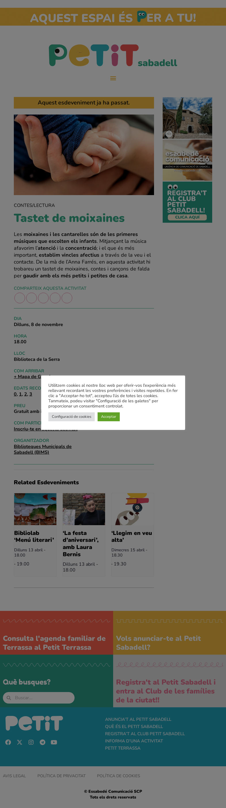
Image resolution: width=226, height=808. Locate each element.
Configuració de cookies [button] (71, 416)
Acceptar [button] (108, 416)
